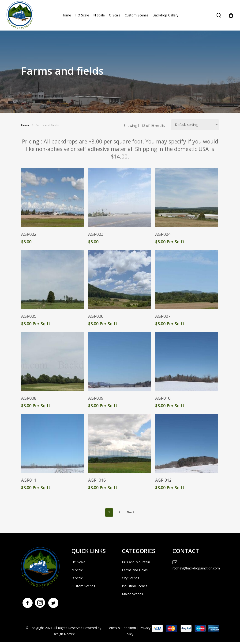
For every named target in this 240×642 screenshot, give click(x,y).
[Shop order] (195, 124)
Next (130, 512)
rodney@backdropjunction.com (195, 565)
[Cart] (230, 15)
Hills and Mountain (136, 562)
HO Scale (78, 562)
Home (25, 125)
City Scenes (130, 578)
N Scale (77, 570)
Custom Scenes (83, 586)
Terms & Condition (121, 628)
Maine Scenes (132, 594)
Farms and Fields (135, 570)
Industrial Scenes (134, 586)
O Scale (77, 578)
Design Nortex (63, 634)
